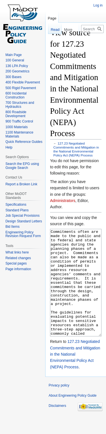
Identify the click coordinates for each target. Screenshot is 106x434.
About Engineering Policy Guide (72, 417)
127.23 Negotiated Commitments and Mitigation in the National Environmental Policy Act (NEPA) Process (76, 149)
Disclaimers (57, 427)
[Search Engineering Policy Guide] (92, 29)
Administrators (62, 200)
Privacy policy (59, 407)
